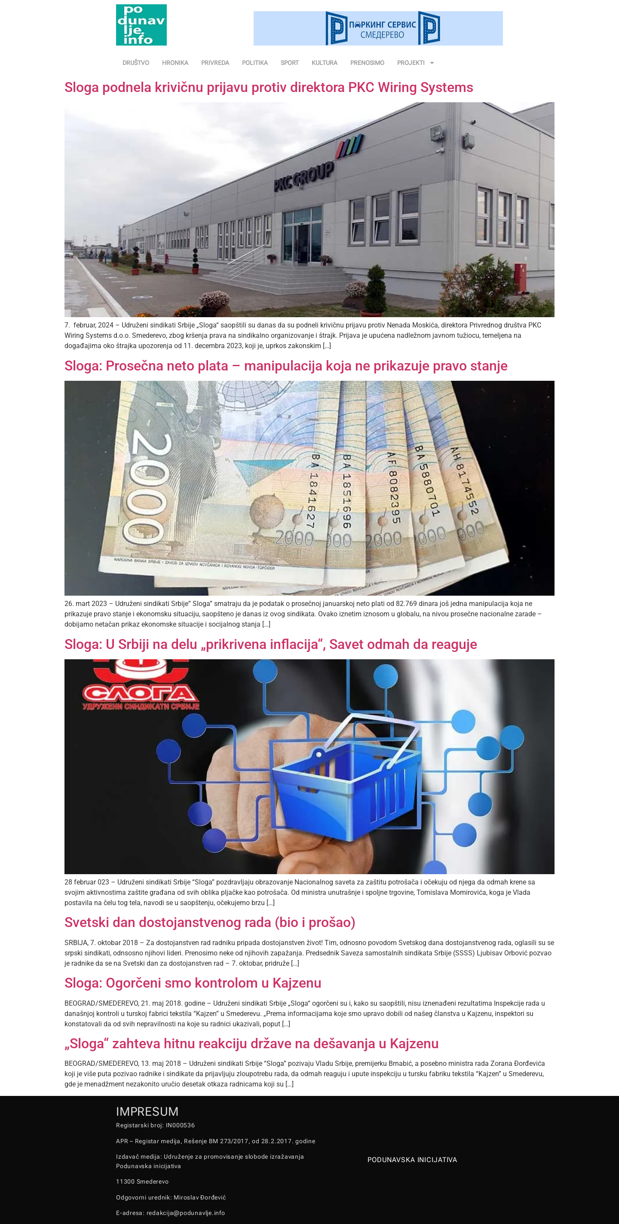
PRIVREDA (215, 62)
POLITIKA (255, 62)
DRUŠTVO (136, 62)
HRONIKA (175, 62)
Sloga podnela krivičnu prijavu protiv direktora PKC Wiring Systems (268, 87)
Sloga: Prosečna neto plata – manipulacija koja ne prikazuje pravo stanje (286, 366)
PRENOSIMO (367, 62)
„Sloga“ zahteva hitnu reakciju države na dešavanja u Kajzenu (251, 1043)
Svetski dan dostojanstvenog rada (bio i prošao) (209, 922)
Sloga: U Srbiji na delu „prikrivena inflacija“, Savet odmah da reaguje (270, 644)
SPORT (290, 62)
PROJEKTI (416, 62)
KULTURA (324, 62)
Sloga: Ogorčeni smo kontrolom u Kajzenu (193, 983)
